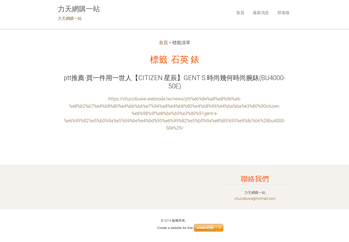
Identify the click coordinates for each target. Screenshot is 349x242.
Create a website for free (175, 228)
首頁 (163, 42)
